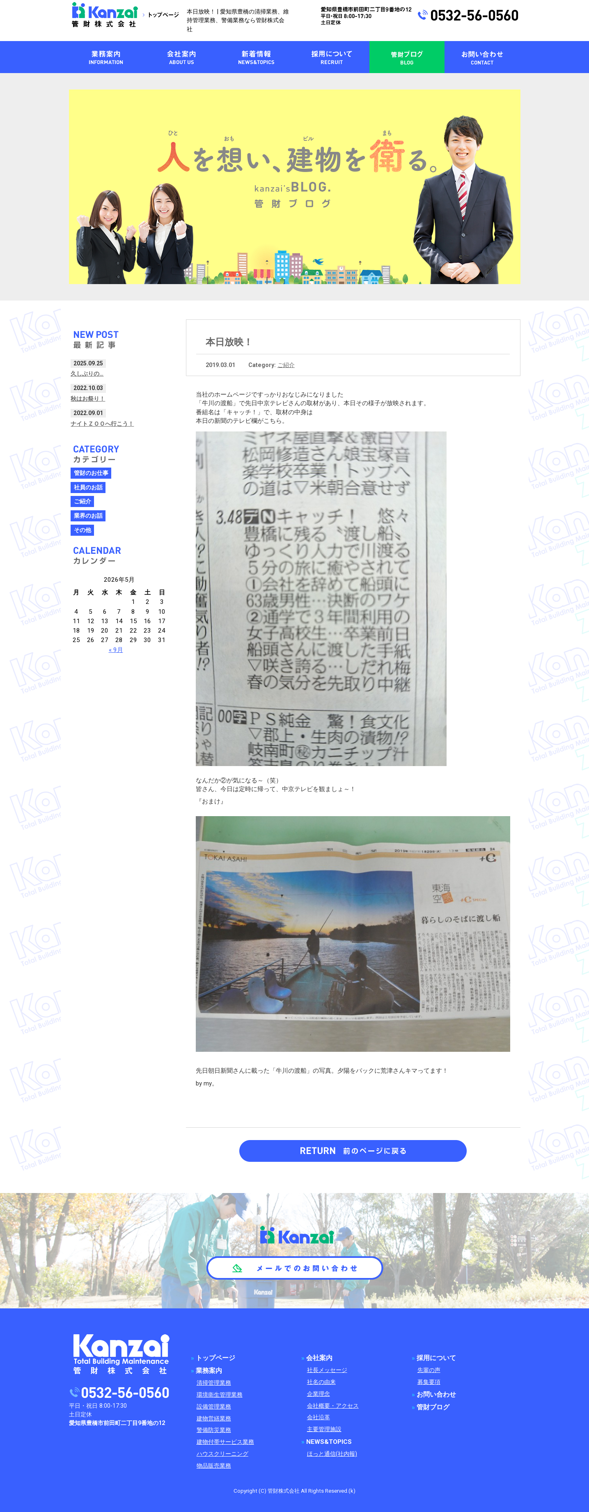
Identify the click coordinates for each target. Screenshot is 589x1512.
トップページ (215, 1358)
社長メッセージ (327, 1370)
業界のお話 (88, 515)
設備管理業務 (214, 1406)
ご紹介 (286, 365)
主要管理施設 (324, 1429)
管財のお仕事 (91, 473)
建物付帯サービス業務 (225, 1442)
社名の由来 (321, 1382)
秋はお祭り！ (88, 398)
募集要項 (428, 1382)
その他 (82, 530)
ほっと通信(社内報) (332, 1453)
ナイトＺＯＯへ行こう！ (102, 423)
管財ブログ (433, 1407)
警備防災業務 (214, 1430)
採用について (436, 1358)
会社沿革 (318, 1417)
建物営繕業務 (214, 1418)
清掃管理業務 (214, 1382)
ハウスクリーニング (222, 1453)
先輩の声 (428, 1370)
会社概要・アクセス (333, 1405)
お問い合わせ (436, 1394)
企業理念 (318, 1393)
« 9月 (116, 650)
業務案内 (209, 1370)
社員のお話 (88, 487)
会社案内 (319, 1358)
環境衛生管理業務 (220, 1394)
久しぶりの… (87, 373)
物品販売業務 (214, 1465)
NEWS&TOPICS (329, 1441)
